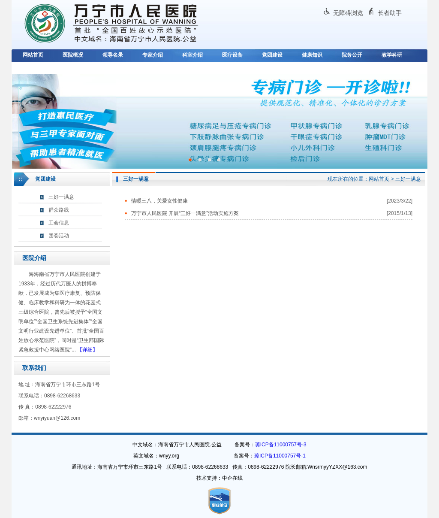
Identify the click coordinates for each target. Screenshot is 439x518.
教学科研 (392, 55)
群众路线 (58, 210)
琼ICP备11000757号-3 (281, 445)
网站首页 (33, 55)
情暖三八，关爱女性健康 (159, 201)
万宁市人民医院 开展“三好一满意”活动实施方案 (185, 213)
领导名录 (112, 55)
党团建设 (272, 55)
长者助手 (390, 12)
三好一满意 (61, 197)
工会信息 (58, 223)
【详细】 (87, 350)
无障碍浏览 (348, 12)
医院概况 (73, 55)
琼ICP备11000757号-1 (280, 456)
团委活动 (58, 236)
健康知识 (312, 55)
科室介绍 (192, 55)
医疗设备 (232, 55)
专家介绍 (152, 55)
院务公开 (352, 55)
